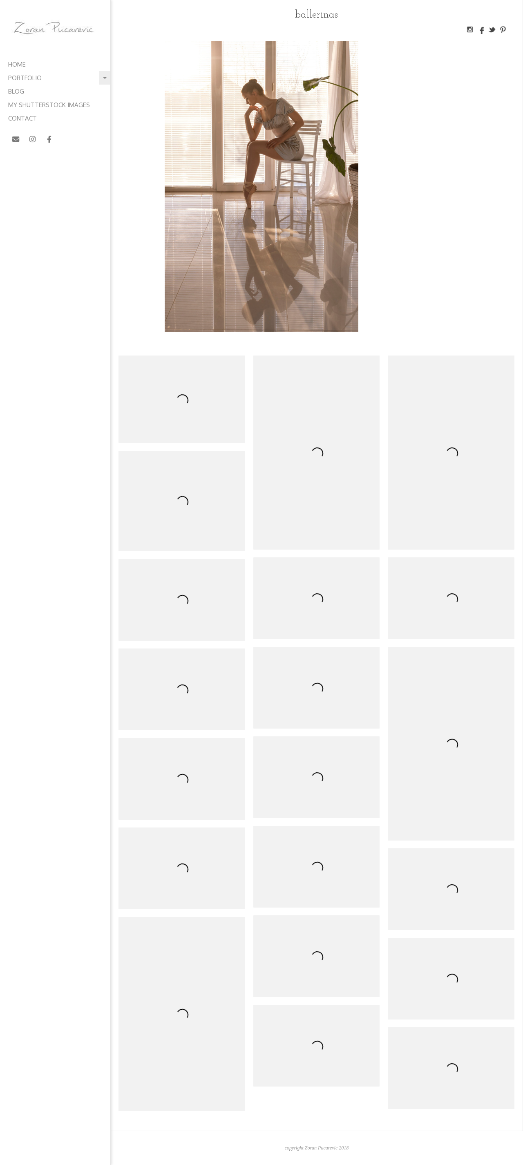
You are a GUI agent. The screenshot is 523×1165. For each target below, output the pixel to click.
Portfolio (25, 78)
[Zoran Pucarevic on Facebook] (49, 139)
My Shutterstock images (49, 105)
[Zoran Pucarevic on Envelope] (15, 139)
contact (22, 118)
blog (16, 91)
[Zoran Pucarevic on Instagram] (32, 139)
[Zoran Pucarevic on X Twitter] (66, 139)
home (17, 64)
